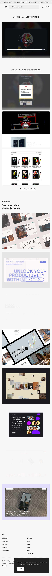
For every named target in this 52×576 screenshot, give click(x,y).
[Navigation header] (26, 129)
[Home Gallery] (26, 386)
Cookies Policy (6, 561)
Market (29, 544)
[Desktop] (26, 231)
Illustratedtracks (32, 17)
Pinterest (4, 566)
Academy (29, 538)
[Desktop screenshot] (26, 309)
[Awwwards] (6, 7)
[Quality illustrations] (26, 167)
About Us (29, 550)
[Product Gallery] (26, 464)
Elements (4, 544)
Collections (5, 541)
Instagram (12, 563)
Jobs (28, 541)
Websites (4, 538)
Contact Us (30, 553)
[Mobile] (26, 92)
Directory (4, 547)
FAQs (28, 547)
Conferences (5, 550)
